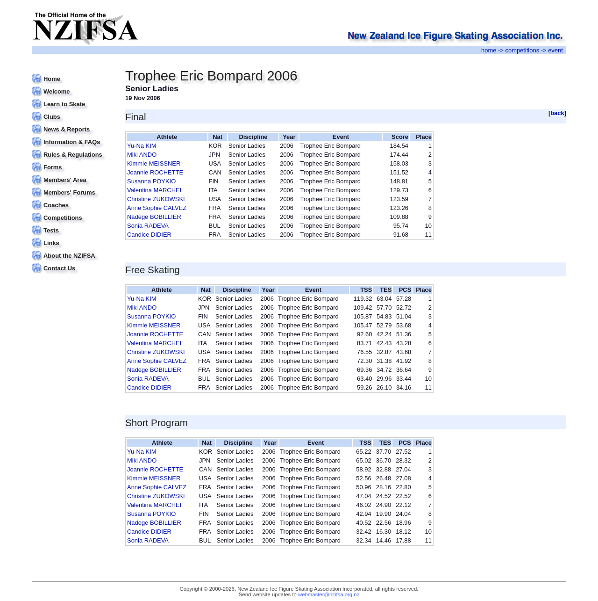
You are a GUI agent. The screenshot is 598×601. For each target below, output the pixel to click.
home (488, 50)
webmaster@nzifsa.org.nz (328, 594)
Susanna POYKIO (151, 181)
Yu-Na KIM (142, 145)
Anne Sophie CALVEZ (156, 207)
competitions (522, 50)
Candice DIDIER (149, 234)
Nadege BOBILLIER (154, 216)
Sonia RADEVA (148, 225)
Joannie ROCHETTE (155, 172)
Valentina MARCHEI (154, 190)
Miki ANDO (142, 154)
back (557, 112)
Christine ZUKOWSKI (156, 199)
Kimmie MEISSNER (153, 163)
